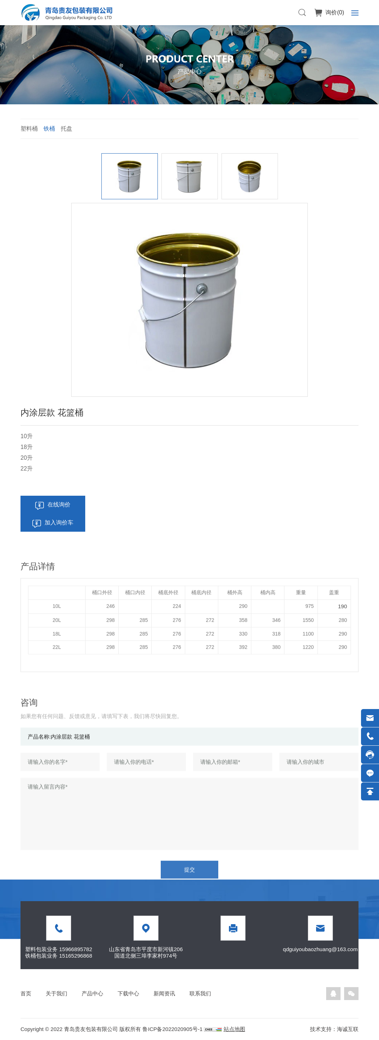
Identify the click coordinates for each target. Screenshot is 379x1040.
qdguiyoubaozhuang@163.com (320, 949)
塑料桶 (29, 129)
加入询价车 (59, 522)
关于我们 (56, 993)
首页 (25, 993)
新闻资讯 (164, 993)
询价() (334, 12)
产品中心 (92, 993)
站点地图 (234, 1029)
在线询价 (58, 504)
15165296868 (75, 956)
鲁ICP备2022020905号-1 (172, 1029)
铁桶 (49, 129)
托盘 (66, 129)
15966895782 (75, 949)
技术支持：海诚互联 (334, 1029)
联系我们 (200, 993)
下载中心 (128, 993)
